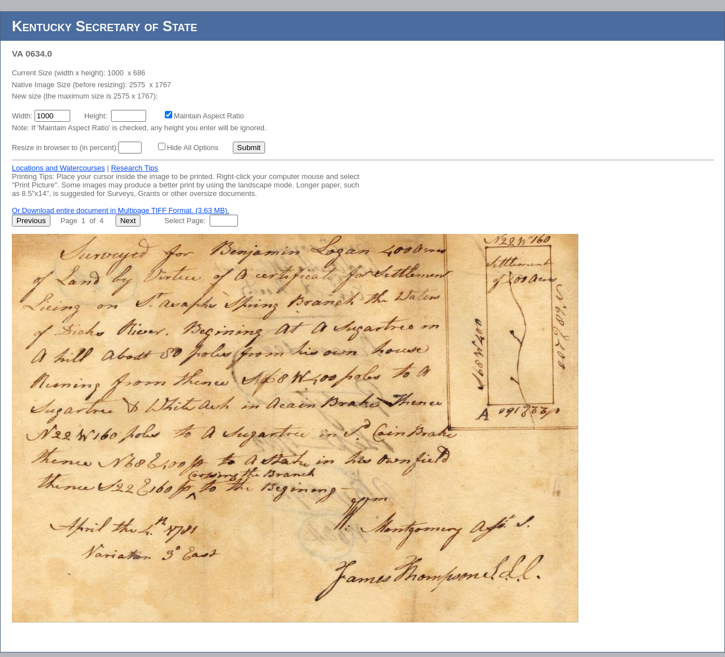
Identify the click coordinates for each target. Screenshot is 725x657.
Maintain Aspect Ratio (209, 116)
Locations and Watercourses (58, 168)
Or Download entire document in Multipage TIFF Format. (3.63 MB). (120, 210)
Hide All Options (193, 147)
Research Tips (134, 168)
